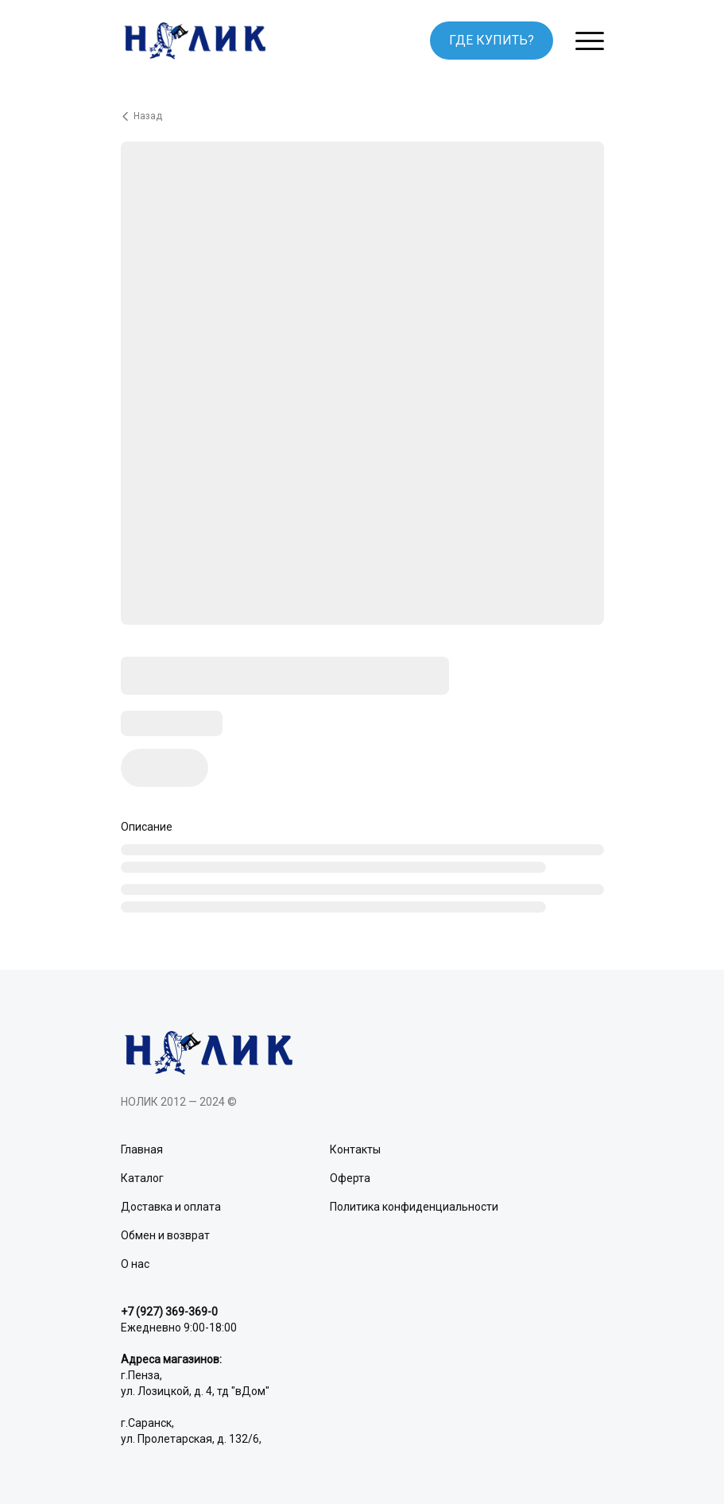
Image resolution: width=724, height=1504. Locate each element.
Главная (142, 1149)
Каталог (142, 1178)
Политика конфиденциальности (414, 1206)
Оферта (350, 1178)
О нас (135, 1264)
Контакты (355, 1149)
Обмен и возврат (165, 1235)
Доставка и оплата (171, 1206)
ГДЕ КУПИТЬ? (491, 40)
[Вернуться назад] (362, 116)
